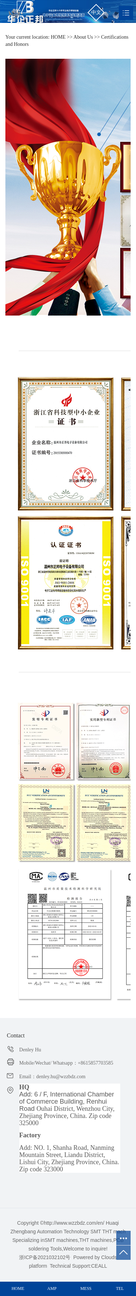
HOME (58, 37)
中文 (96, 12)
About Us (83, 37)
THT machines (95, 1240)
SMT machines (61, 1240)
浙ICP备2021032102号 (44, 1257)
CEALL (99, 1266)
